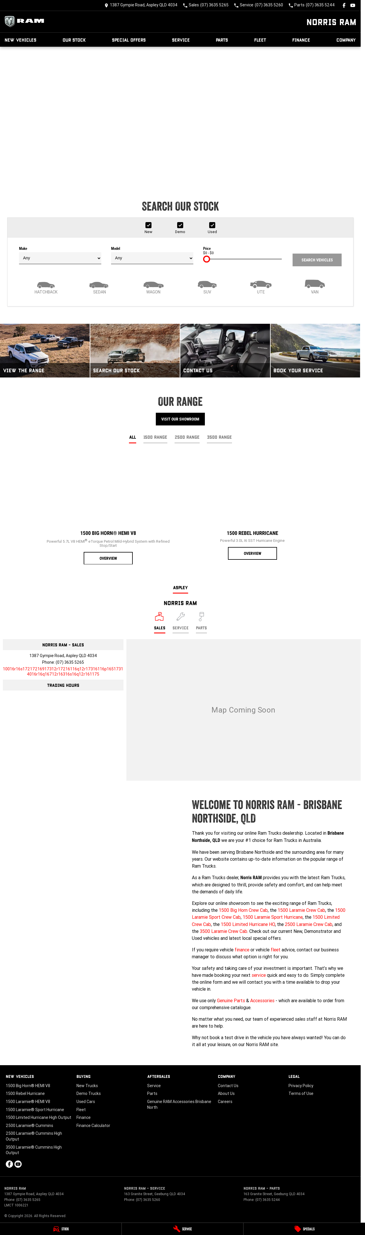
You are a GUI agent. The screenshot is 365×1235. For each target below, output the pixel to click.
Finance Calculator (93, 1125)
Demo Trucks (88, 1093)
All (132, 437)
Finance (301, 39)
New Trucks (87, 1085)
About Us (226, 1093)
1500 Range (155, 437)
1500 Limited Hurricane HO (248, 924)
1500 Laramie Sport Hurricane (273, 917)
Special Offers (129, 39)
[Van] (315, 286)
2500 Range (187, 437)
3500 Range (219, 437)
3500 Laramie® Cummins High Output (34, 1150)
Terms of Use (301, 1093)
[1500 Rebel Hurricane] (252, 507)
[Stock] (60, 1229)
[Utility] (261, 286)
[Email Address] (63, 671)
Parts (222, 39)
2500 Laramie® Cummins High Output (34, 1136)
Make (60, 255)
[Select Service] (181, 622)
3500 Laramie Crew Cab (223, 931)
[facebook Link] (344, 5)
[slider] (206, 259)
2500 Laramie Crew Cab (308, 924)
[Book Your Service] (315, 350)
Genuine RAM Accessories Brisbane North (179, 1104)
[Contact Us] (140, 5)
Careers (225, 1101)
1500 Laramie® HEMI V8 (28, 1101)
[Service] (182, 1229)
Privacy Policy (301, 1085)
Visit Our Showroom (180, 419)
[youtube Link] (352, 5)
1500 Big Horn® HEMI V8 (28, 1085)
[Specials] (304, 1229)
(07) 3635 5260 (148, 1199)
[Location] (159, 622)
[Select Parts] (201, 622)
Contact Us (228, 1085)
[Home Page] (26, 21)
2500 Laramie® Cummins (29, 1125)
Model (152, 255)
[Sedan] (99, 286)
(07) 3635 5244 (267, 1199)
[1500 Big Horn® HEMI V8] (108, 509)
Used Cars (85, 1101)
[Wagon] (153, 286)
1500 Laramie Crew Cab (301, 910)
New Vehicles (20, 39)
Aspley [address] (180, 587)
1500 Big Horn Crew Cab (243, 910)
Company (346, 39)
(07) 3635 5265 (70, 662)
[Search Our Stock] (135, 350)
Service (181, 39)
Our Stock (74, 39)
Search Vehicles (317, 260)
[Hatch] (46, 286)
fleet (275, 950)
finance (242, 950)
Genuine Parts (231, 1000)
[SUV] (207, 286)
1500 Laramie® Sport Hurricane (35, 1109)
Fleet (260, 39)
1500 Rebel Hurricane (25, 1093)
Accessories (262, 1000)
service (259, 975)
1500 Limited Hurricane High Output (38, 1117)
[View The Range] (45, 350)
